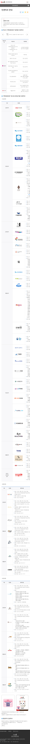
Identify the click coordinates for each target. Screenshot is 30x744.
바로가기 (3, 725)
